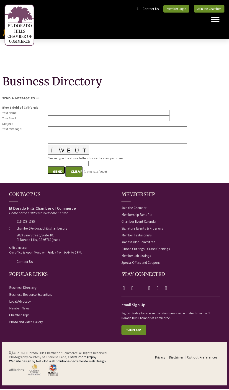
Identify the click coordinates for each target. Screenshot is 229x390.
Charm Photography (82, 358)
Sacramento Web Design (88, 362)
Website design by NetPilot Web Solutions (39, 362)
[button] (215, 21)
